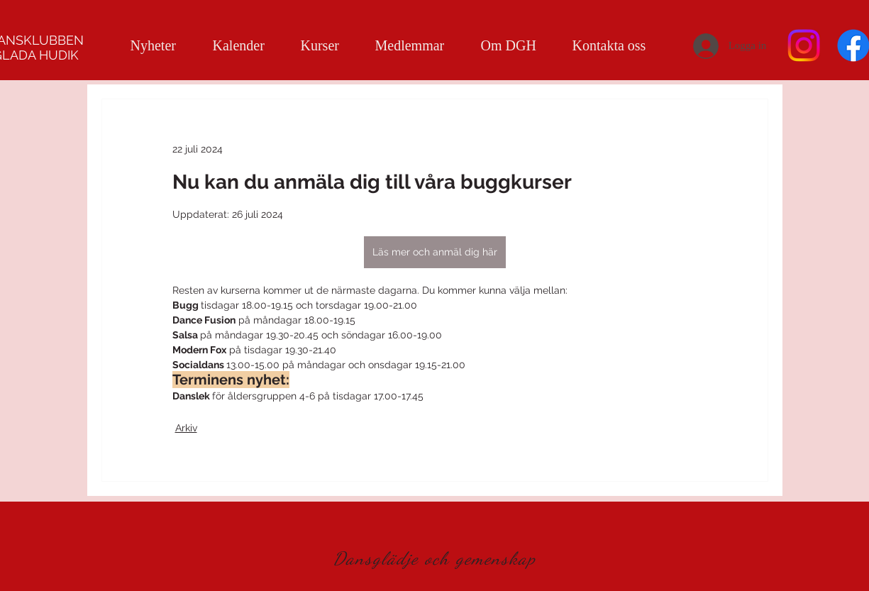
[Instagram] (803, 45)
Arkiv (186, 427)
